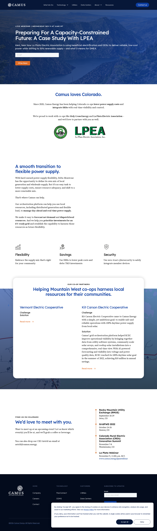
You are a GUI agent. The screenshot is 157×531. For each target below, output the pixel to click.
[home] (19, 5)
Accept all (124, 522)
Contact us (142, 5)
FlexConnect (61, 493)
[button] (62, 5)
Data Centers (86, 5)
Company (37, 493)
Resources (109, 5)
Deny (142, 522)
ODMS (59, 499)
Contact (36, 504)
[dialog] (102, 515)
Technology (61, 5)
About (97, 5)
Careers (36, 499)
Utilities (83, 493)
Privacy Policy (89, 510)
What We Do (48, 5)
